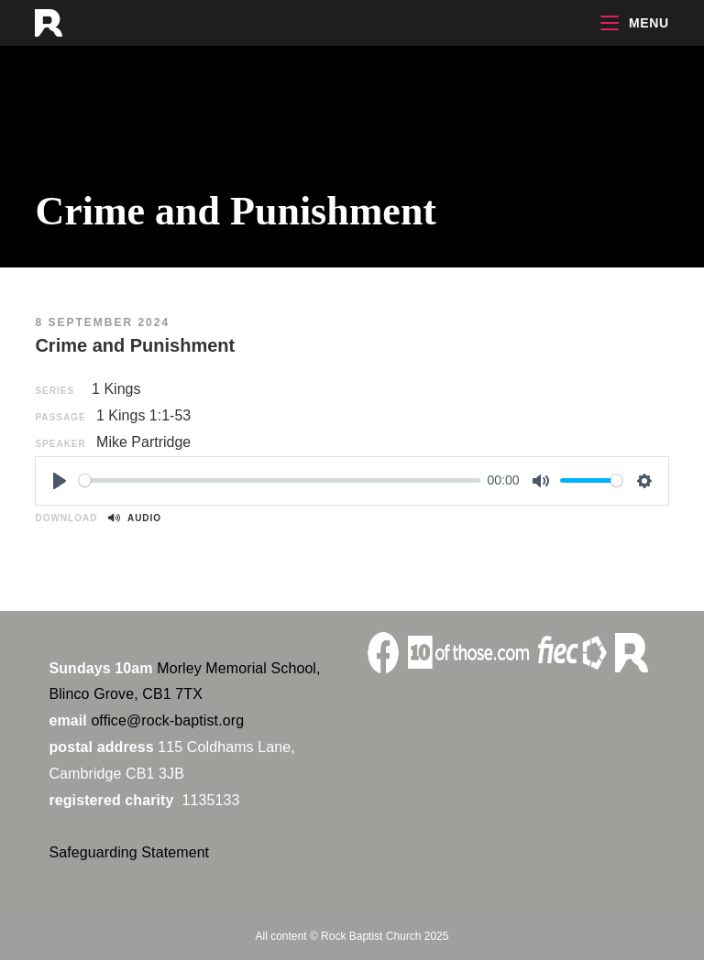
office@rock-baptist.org (167, 720)
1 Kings (116, 389)
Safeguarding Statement (129, 852)
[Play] (59, 481)
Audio (134, 518)
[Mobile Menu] (634, 23)
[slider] (279, 480)
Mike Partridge (143, 442)
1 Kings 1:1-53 (143, 415)
